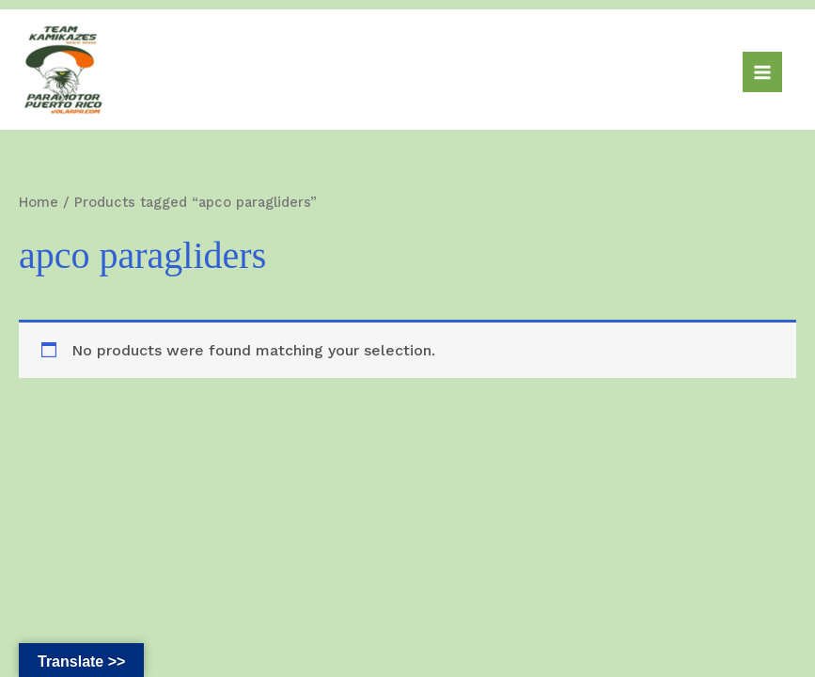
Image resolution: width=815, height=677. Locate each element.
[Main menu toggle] (762, 71)
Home (38, 202)
